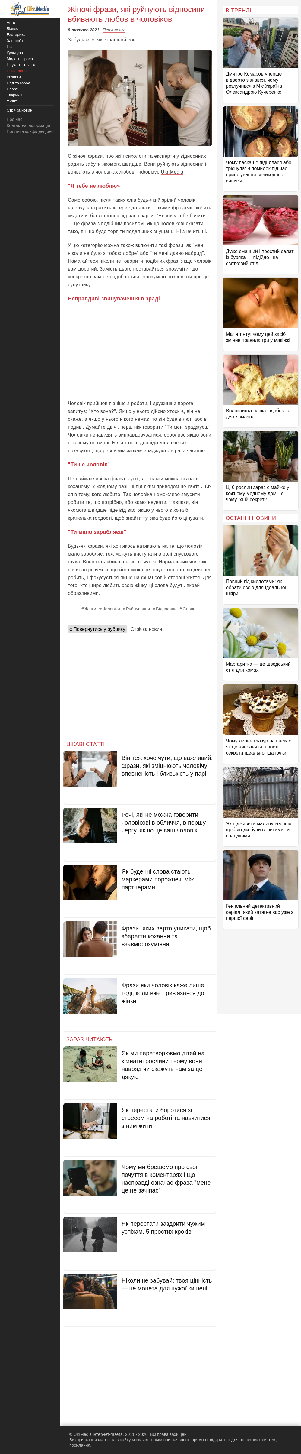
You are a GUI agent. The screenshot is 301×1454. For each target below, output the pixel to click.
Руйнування (138, 608)
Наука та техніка (21, 65)
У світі (12, 101)
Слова (188, 608)
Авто (11, 22)
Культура (15, 52)
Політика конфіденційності (33, 131)
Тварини (14, 95)
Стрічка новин (146, 629)
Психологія (113, 30)
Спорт (12, 89)
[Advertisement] (140, 351)
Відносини (166, 608)
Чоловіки (111, 608)
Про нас (14, 119)
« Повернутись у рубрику (97, 629)
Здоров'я (15, 40)
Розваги (14, 77)
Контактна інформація (28, 125)
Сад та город (18, 83)
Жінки (90, 608)
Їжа (10, 46)
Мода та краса (20, 59)
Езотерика (16, 34)
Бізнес (12, 28)
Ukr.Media (172, 171)
